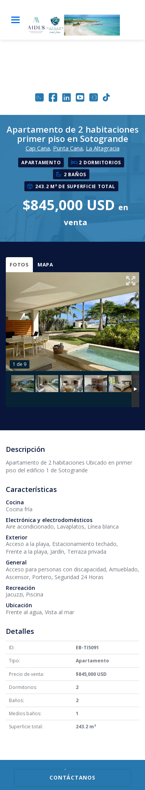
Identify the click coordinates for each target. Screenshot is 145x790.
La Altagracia (102, 148)
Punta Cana (68, 148)
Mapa (45, 264)
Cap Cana (38, 148)
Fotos (19, 264)
